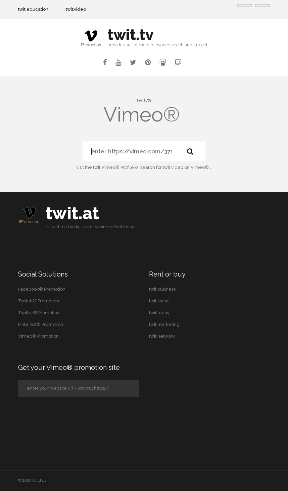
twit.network (162, 336)
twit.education (33, 9)
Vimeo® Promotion (38, 336)
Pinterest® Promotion (40, 324)
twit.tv (37, 480)
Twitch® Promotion (38, 300)
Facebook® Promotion (41, 289)
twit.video (76, 9)
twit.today (159, 312)
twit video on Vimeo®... (187, 167)
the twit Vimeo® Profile (109, 167)
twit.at (72, 213)
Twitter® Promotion (39, 312)
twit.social (159, 300)
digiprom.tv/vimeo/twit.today (104, 226)
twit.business (162, 289)
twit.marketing (164, 324)
